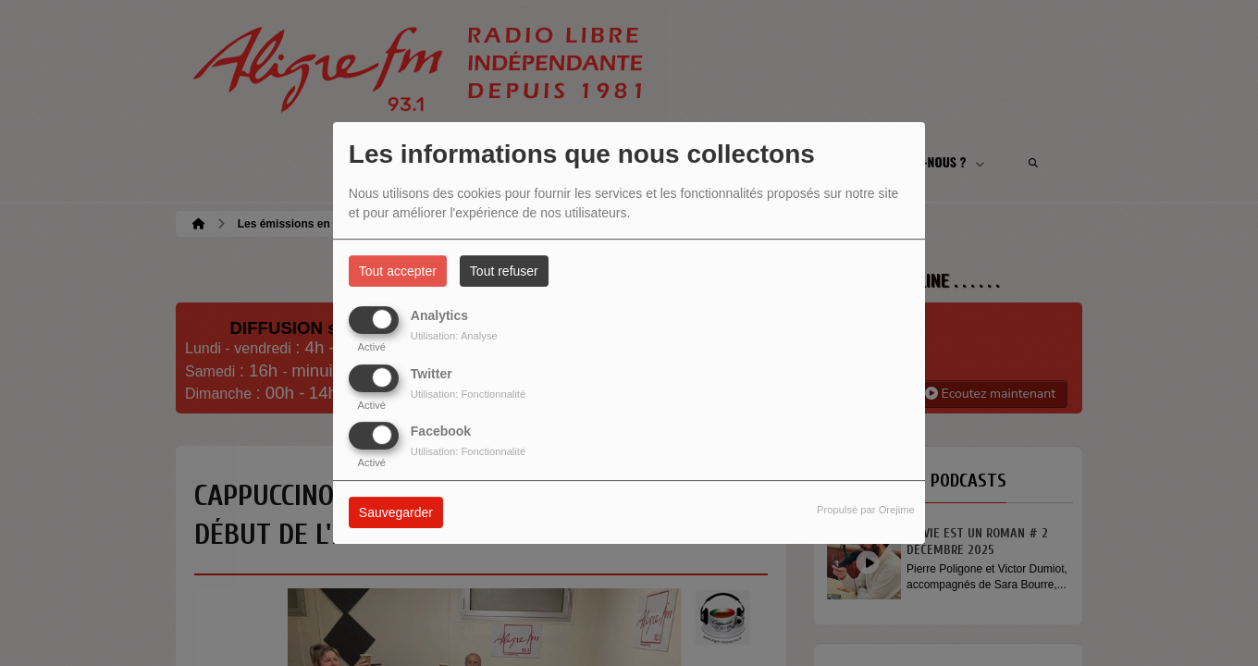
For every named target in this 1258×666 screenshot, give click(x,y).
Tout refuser (504, 271)
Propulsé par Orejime (866, 509)
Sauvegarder (396, 512)
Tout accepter (398, 271)
